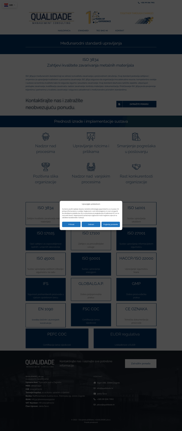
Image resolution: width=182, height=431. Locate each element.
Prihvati (71, 224)
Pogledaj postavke (110, 224)
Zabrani (91, 224)
